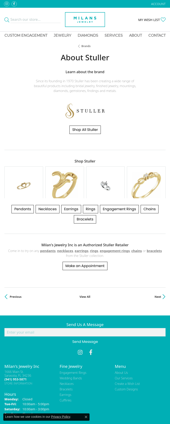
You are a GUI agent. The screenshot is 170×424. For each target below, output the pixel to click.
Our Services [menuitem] (124, 361)
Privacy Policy (63, 409)
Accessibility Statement (122, 409)
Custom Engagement (25, 35)
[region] (85, 173)
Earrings (71, 192)
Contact (157, 35)
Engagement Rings (119, 192)
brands (86, 46)
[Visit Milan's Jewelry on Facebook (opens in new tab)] (14, 4)
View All (85, 279)
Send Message (85, 324)
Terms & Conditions (89, 409)
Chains (149, 192)
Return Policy (41, 409)
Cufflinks (66, 383)
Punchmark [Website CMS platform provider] (93, 422)
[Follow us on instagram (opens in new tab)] (6, 4)
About (135, 35)
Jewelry (62, 35)
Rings (90, 192)
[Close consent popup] (86, 417)
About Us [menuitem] (121, 355)
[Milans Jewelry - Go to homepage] (85, 19)
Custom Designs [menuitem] (126, 372)
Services (114, 35)
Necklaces (47, 192)
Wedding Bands (71, 361)
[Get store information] (18, 366)
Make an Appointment (85, 248)
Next (158, 279)
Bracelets (85, 202)
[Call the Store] (15, 362)
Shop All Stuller (85, 129)
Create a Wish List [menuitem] (127, 367)
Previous (15, 279)
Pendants (22, 192)
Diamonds (88, 35)
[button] (158, 4)
